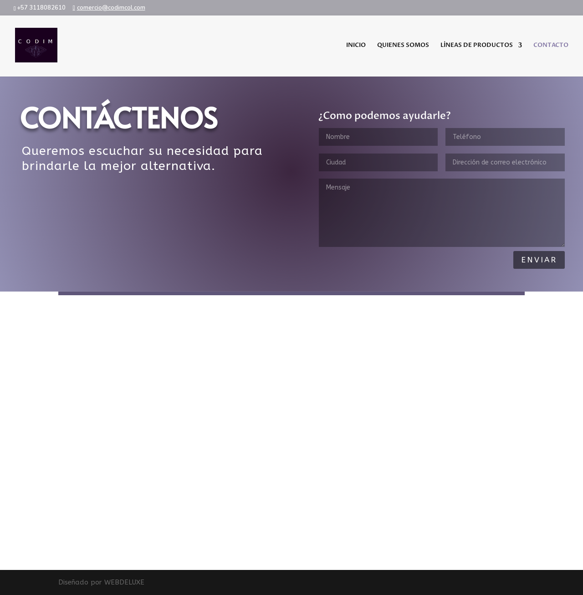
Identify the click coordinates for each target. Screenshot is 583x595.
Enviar (539, 259)
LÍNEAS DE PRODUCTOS (476, 45)
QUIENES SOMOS (403, 45)
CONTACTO (550, 45)
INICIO (356, 45)
